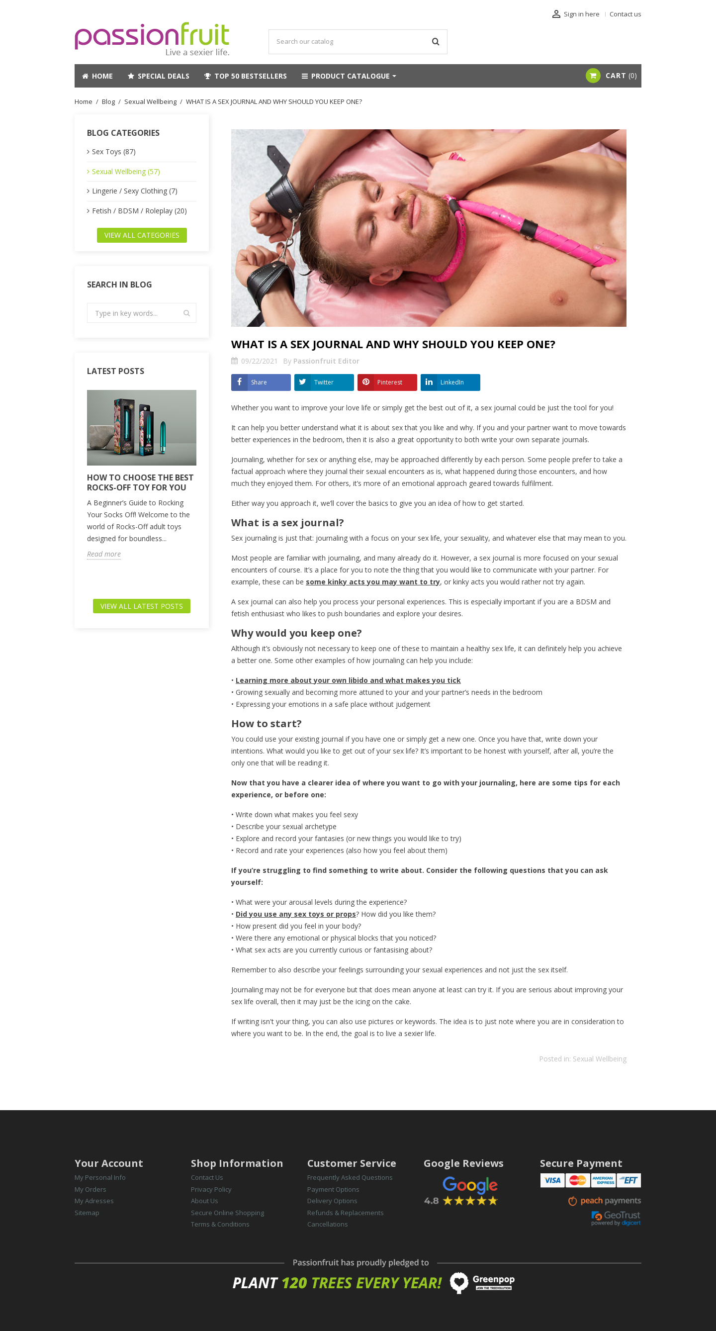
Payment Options (333, 1189)
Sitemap (87, 1212)
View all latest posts (141, 606)
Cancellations (327, 1224)
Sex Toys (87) (114, 151)
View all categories (141, 235)
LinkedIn (452, 382)
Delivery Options (332, 1200)
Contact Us (207, 1177)
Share (259, 382)
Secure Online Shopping (227, 1212)
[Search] (358, 41)
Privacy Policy (211, 1189)
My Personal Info (100, 1177)
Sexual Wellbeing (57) (126, 171)
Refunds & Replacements (345, 1212)
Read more (104, 554)
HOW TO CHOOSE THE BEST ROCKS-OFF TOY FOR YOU (140, 482)
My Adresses (94, 1200)
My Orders (90, 1189)
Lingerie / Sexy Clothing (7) (135, 190)
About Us (204, 1200)
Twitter (324, 382)
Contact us (625, 13)
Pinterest (389, 382)
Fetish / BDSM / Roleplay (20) (139, 210)
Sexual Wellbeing (599, 1058)
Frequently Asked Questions (350, 1177)
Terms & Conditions (220, 1224)
